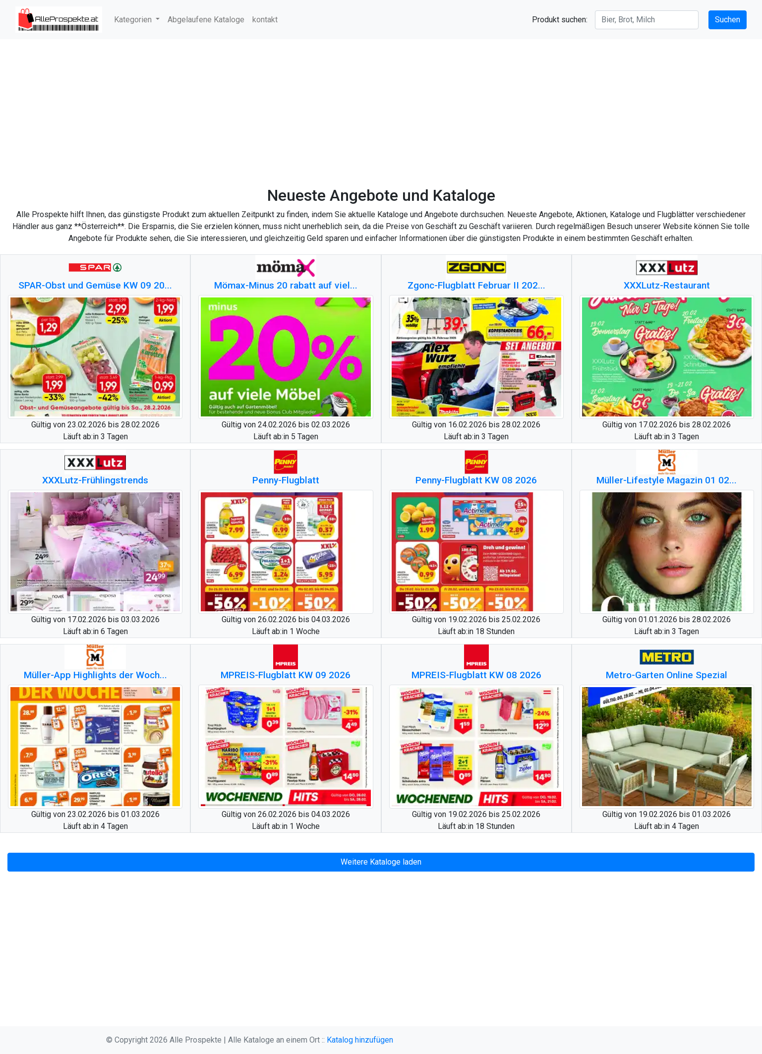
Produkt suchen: (559, 19)
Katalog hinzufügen (360, 1040)
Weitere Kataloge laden (381, 862)
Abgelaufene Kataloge (206, 19)
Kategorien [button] (134, 19)
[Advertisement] (381, 112)
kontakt (265, 19)
